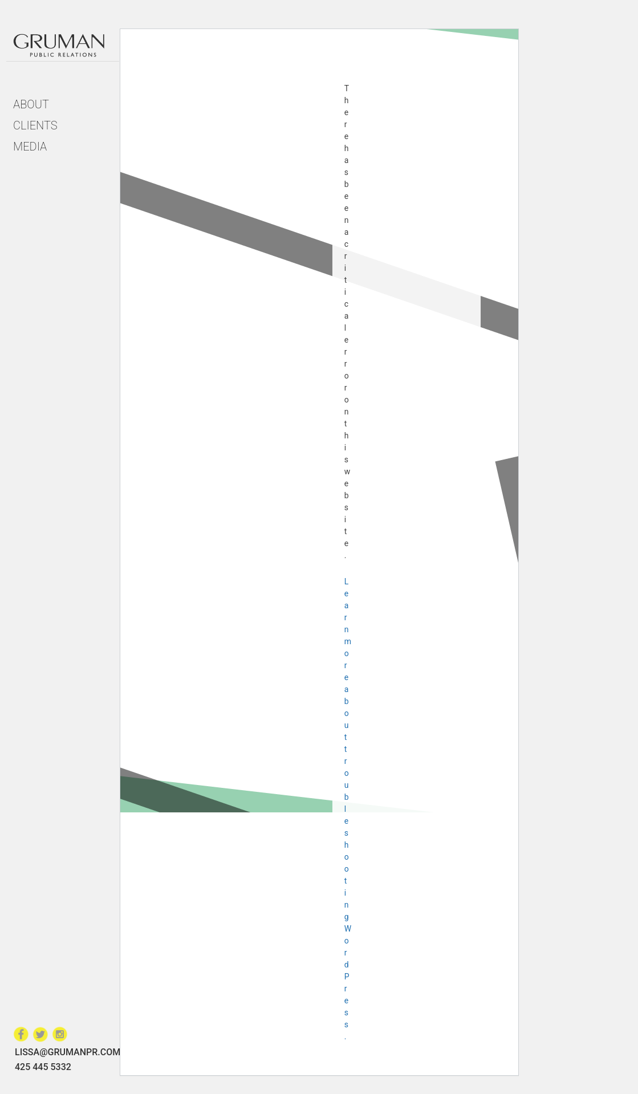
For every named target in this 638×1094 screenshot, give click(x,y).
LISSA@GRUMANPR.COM (67, 1052)
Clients (35, 125)
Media (30, 146)
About (31, 104)
